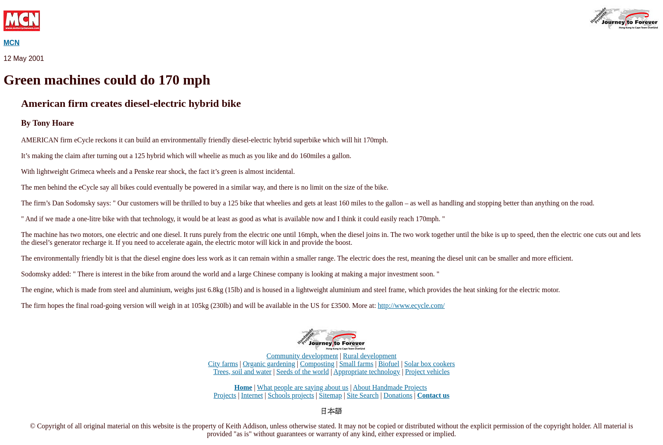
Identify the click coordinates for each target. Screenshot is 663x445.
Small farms (356, 363)
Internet (252, 395)
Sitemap (330, 395)
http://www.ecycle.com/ (411, 305)
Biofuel (388, 363)
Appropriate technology (366, 371)
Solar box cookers (429, 363)
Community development (302, 356)
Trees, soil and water (242, 371)
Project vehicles (427, 371)
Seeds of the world (302, 371)
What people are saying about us (302, 387)
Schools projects (291, 395)
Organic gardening (269, 363)
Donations (398, 395)
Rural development (369, 356)
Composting (317, 363)
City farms (223, 363)
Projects (225, 395)
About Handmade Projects (390, 387)
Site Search (362, 395)
